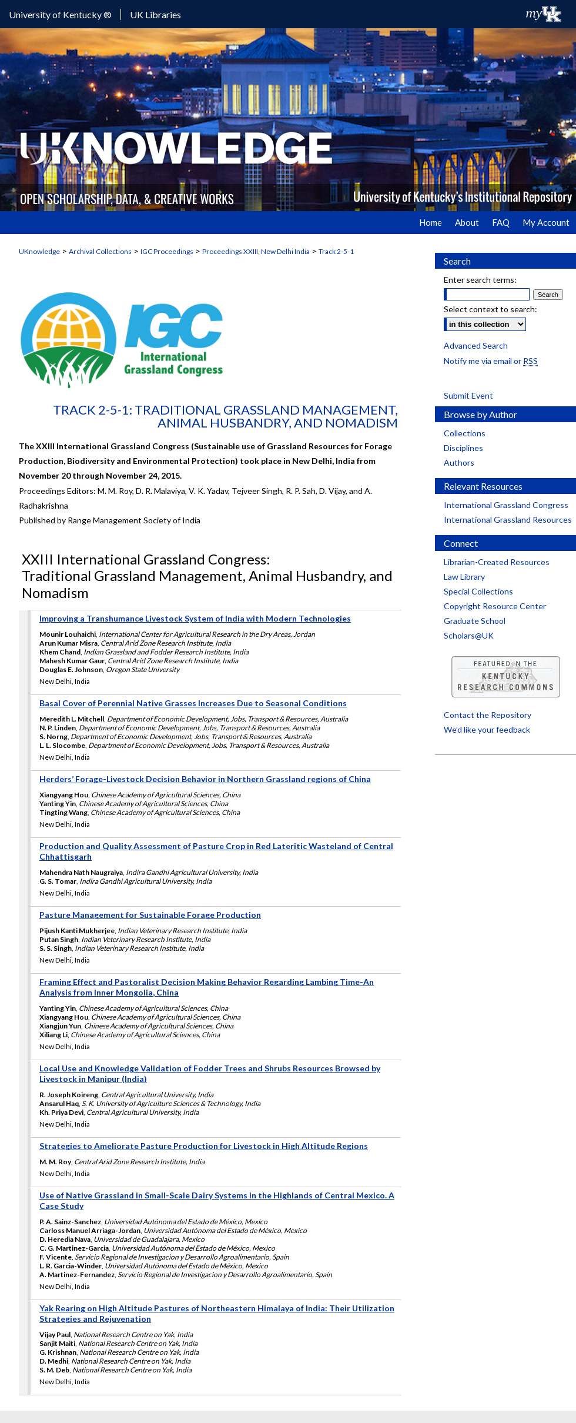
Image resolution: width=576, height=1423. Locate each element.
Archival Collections (100, 251)
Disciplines (463, 448)
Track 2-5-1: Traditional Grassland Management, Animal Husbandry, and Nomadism (225, 416)
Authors (459, 462)
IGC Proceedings (166, 251)
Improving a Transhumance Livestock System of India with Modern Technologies (195, 618)
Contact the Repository (487, 715)
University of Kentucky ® (60, 14)
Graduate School (474, 621)
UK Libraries (155, 14)
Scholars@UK (469, 635)
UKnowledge (39, 251)
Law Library (464, 577)
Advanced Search (476, 345)
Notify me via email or (491, 361)
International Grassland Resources (508, 520)
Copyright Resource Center (495, 606)
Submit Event (468, 395)
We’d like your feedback (487, 729)
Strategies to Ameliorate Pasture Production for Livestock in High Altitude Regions (203, 1146)
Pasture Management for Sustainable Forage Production (150, 915)
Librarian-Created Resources (497, 562)
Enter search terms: (480, 280)
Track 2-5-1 (336, 251)
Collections (464, 433)
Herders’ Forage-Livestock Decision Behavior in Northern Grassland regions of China (205, 779)
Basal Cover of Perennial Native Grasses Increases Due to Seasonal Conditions (193, 703)
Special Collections (478, 591)
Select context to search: (490, 309)
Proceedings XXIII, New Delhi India (256, 251)
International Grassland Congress (506, 505)
